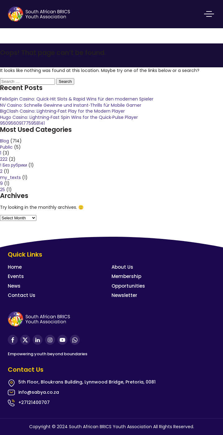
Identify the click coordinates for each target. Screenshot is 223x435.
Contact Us (21, 295)
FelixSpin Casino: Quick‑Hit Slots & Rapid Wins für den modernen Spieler (76, 99)
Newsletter (124, 295)
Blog (4, 141)
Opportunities (128, 286)
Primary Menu (209, 14)
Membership (126, 276)
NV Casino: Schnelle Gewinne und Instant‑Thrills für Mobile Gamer (70, 105)
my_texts (10, 177)
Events (16, 276)
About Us (122, 267)
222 (3, 159)
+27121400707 (34, 402)
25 (2, 189)
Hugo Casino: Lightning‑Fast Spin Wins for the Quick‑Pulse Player (69, 117)
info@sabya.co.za (38, 392)
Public (6, 147)
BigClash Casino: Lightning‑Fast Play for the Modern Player (62, 111)
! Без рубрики (13, 165)
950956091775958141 (22, 123)
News (14, 286)
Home (15, 267)
